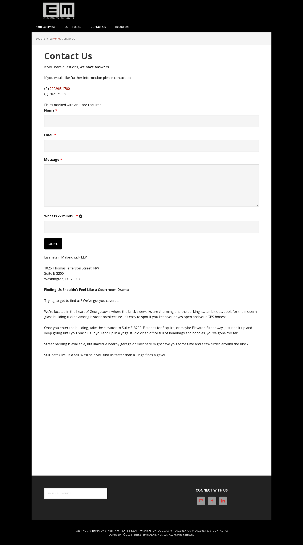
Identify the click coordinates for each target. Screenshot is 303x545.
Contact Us (221, 530)
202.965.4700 (60, 88)
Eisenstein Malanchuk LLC (151, 534)
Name (50, 110)
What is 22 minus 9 (63, 216)
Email (50, 135)
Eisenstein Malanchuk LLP (59, 10)
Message (53, 159)
